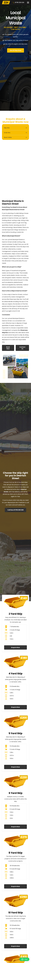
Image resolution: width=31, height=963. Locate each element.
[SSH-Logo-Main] (6, 2)
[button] (28, 3)
